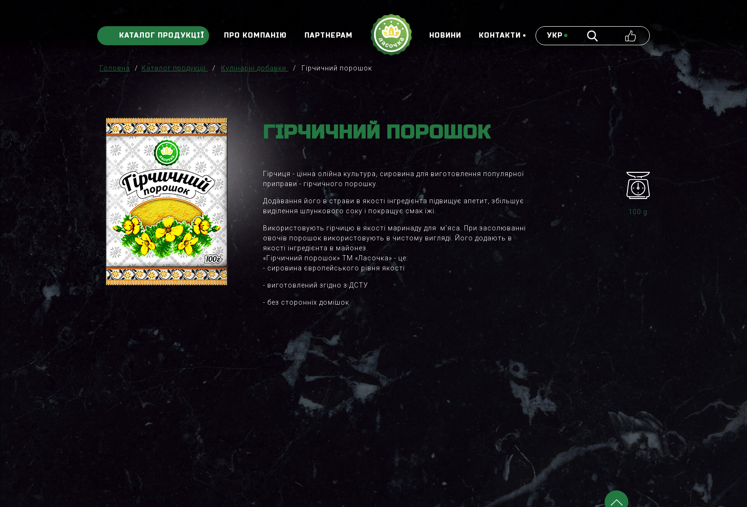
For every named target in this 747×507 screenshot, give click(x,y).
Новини (445, 36)
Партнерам (328, 36)
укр (555, 36)
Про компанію (255, 36)
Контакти (500, 36)
